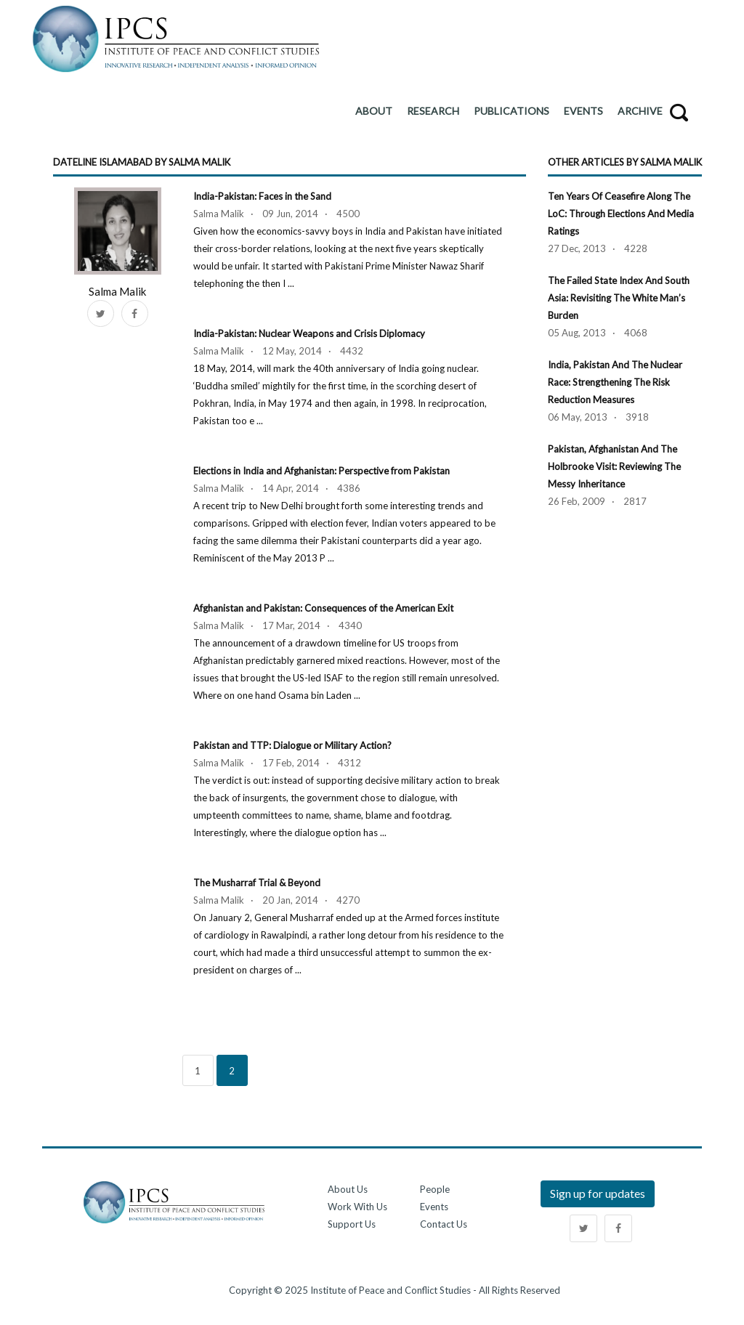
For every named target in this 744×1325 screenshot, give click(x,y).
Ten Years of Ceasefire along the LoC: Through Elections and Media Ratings (621, 213)
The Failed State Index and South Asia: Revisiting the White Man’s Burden (619, 298)
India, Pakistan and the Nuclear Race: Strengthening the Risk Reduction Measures (615, 382)
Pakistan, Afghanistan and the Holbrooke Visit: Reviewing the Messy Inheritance (614, 466)
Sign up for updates (597, 1193)
